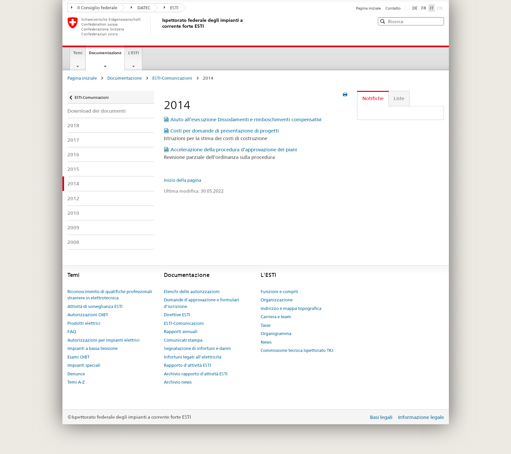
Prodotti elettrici (83, 323)
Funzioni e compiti (279, 291)
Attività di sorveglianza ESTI (95, 306)
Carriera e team (276, 316)
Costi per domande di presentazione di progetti (224, 131)
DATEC (140, 8)
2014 (73, 183)
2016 (73, 154)
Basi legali (382, 417)
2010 (73, 213)
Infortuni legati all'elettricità (192, 356)
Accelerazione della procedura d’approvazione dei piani (233, 149)
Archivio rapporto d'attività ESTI (196, 373)
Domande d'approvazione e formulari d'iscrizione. (201, 303)
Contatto (393, 8)
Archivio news (178, 382)
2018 (73, 125)
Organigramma (276, 333)
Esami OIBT (78, 356)
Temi (77, 52)
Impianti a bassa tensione (92, 348)
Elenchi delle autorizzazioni (192, 291)
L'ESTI (133, 52)
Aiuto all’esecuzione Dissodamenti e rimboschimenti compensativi (245, 119)
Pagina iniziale (369, 8)
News (266, 342)
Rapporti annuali (181, 331)
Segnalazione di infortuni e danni (197, 348)
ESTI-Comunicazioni (172, 78)
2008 (73, 242)
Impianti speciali (83, 365)
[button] (438, 21)
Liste (399, 98)
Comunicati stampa (183, 340)
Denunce (76, 373)
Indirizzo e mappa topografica (291, 308)
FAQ (71, 331)
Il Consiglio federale (94, 8)
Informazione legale (421, 417)
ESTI (171, 8)
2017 (73, 140)
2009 (73, 227)
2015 (73, 169)
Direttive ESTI (177, 314)
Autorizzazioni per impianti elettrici (103, 340)
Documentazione (107, 55)
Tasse (266, 325)
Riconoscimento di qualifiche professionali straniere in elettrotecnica (109, 295)
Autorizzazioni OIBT (87, 314)
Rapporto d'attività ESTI (187, 365)
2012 (73, 198)
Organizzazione (277, 299)
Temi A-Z (76, 382)
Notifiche (372, 98)
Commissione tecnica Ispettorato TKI (297, 350)
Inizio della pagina (182, 180)
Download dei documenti (96, 111)
